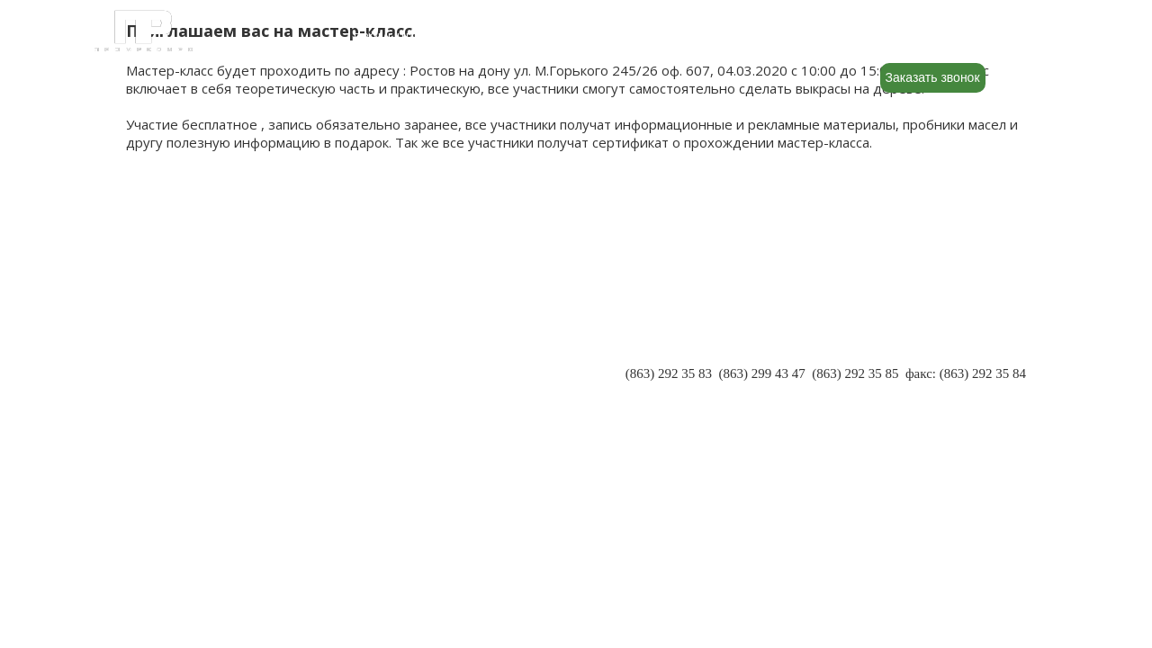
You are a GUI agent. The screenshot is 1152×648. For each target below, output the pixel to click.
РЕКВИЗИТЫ (166, 376)
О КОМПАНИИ (172, 340)
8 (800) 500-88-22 (955, 37)
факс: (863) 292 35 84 (965, 373)
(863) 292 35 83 (669, 373)
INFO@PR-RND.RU (968, 391)
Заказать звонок (933, 77)
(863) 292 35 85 (855, 373)
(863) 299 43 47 (761, 373)
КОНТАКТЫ (163, 394)
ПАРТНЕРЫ (162, 358)
